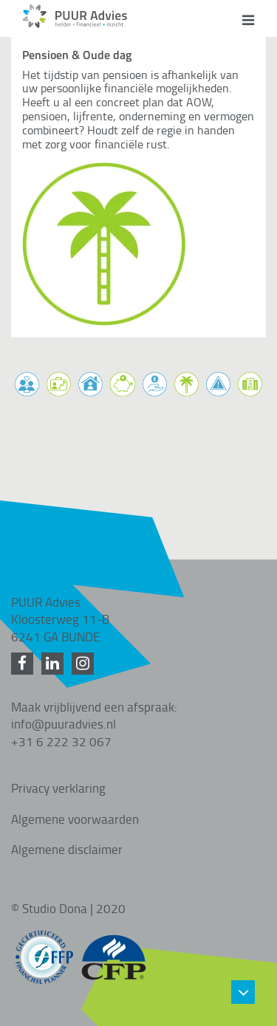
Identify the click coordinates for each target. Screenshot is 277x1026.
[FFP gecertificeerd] (44, 950)
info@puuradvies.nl (63, 723)
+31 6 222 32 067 (61, 741)
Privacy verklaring (58, 787)
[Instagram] (85, 663)
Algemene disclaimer (67, 849)
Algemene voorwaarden (75, 818)
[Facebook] (24, 663)
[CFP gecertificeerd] (114, 950)
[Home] (75, 24)
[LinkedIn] (55, 663)
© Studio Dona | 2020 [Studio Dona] (68, 908)
